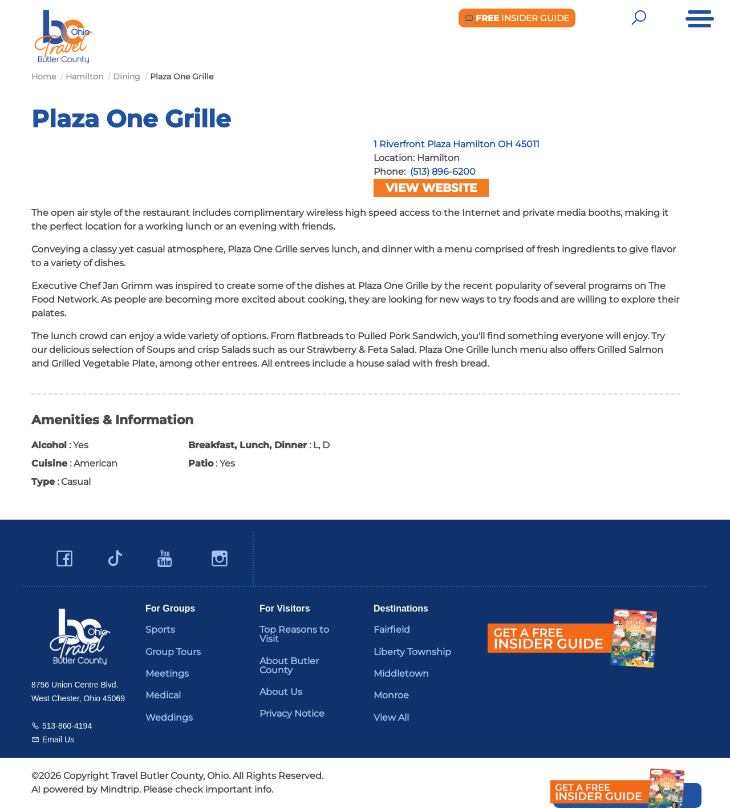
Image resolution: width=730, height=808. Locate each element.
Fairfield (392, 629)
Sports (160, 629)
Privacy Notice (292, 713)
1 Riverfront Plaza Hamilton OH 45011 (457, 144)
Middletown (401, 673)
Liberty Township (412, 651)
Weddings (169, 717)
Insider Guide (517, 18)
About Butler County (289, 666)
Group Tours (173, 651)
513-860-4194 (67, 725)
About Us (280, 691)
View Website (431, 188)
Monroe (391, 695)
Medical (163, 695)
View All (391, 717)
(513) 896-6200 (443, 171)
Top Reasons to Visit (294, 634)
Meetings (167, 673)
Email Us (58, 739)
